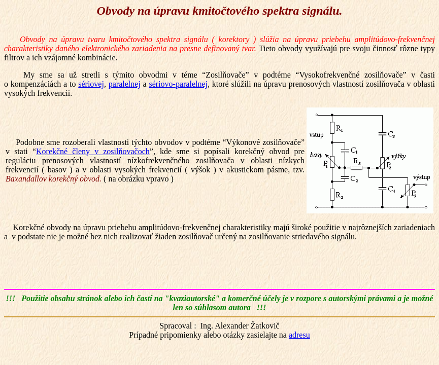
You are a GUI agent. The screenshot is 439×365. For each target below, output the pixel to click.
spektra (280, 10)
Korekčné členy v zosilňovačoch (93, 151)
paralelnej (125, 84)
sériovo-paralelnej (178, 84)
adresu (299, 335)
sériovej (91, 84)
